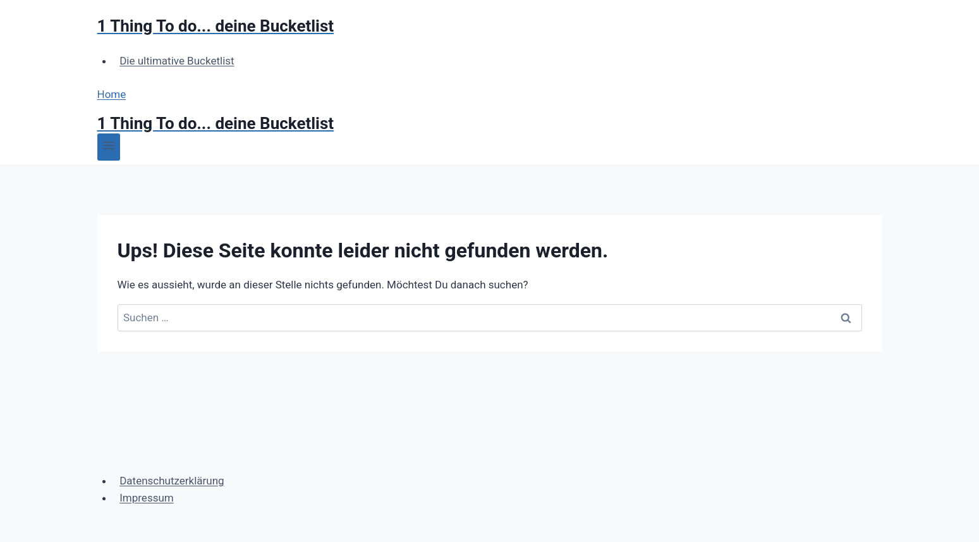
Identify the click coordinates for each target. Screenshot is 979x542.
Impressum (146, 497)
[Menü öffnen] (109, 147)
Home (111, 94)
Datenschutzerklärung (171, 480)
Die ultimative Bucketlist (176, 60)
